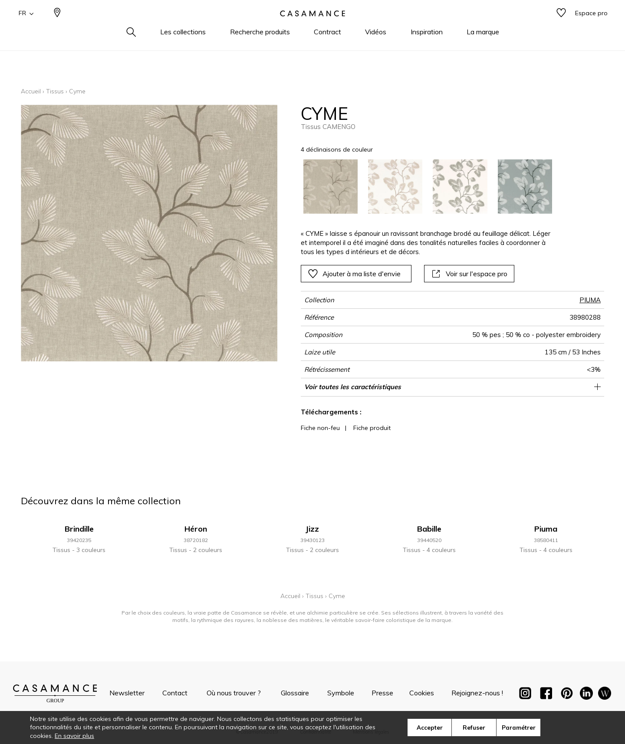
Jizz (312, 529)
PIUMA (590, 300)
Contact (175, 692)
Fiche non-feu (320, 428)
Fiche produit (372, 428)
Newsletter (127, 692)
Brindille (79, 529)
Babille (429, 529)
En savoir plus (74, 736)
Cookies (421, 692)
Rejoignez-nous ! (477, 692)
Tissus (55, 91)
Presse (382, 692)
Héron (195, 529)
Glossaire (295, 692)
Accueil (31, 91)
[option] (330, 186)
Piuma (545, 529)
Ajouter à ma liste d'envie (354, 273)
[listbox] (422, 186)
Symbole (340, 692)
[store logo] (312, 27)
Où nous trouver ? (234, 692)
